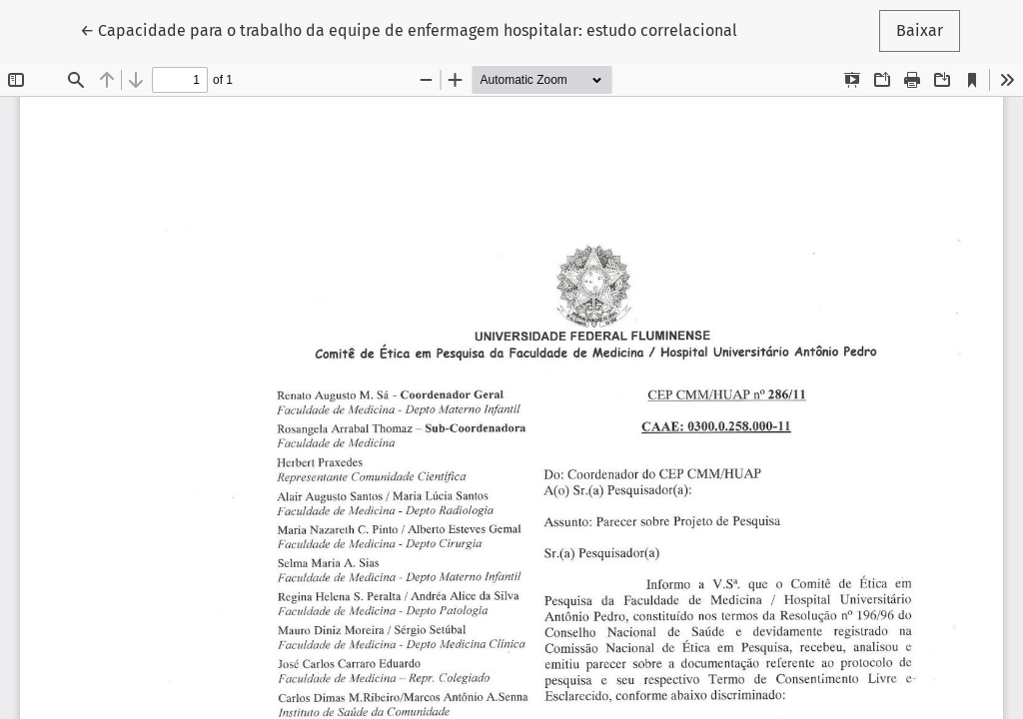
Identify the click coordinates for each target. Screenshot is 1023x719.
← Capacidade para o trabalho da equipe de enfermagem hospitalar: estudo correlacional (408, 29)
